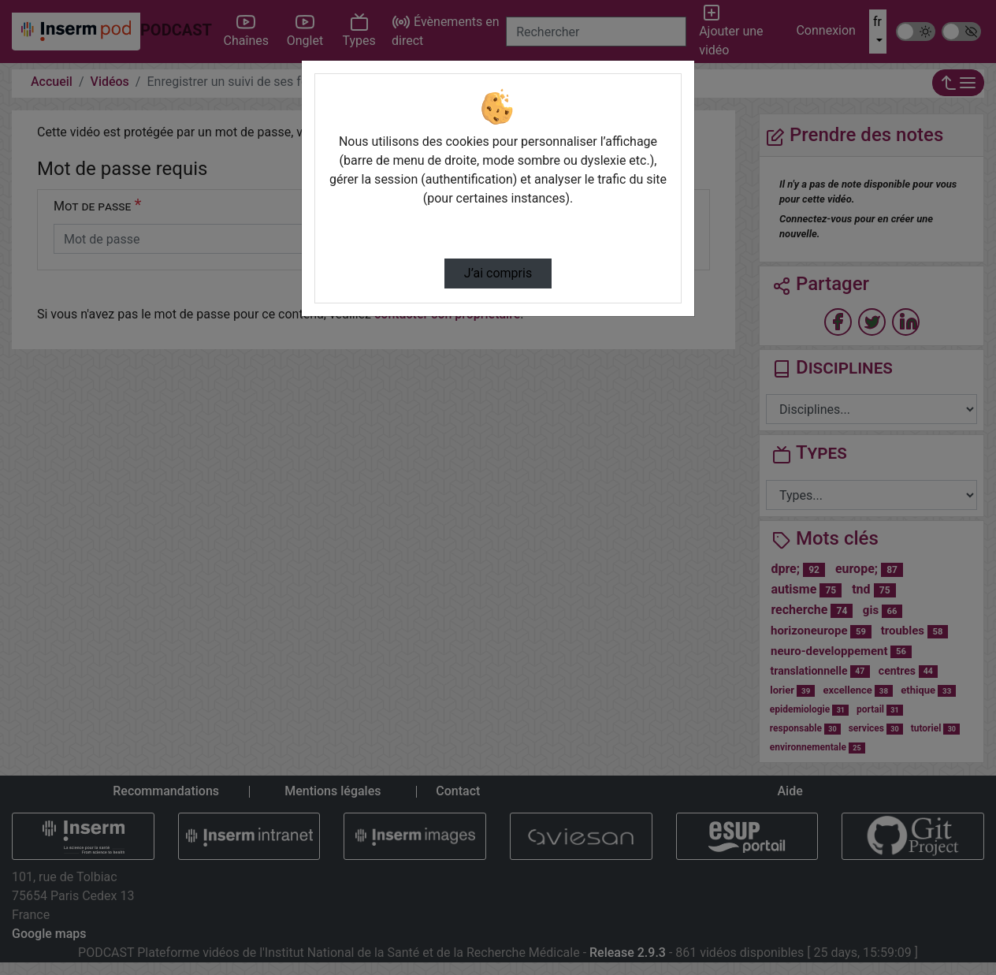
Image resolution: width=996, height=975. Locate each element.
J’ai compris (498, 273)
